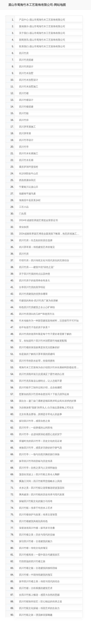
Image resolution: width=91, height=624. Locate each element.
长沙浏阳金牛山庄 (28, 173)
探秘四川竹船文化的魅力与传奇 (35, 501)
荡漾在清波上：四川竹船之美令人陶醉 (39, 474)
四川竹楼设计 (26, 100)
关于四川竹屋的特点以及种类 (34, 274)
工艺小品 (24, 207)
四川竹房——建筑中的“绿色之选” (36, 267)
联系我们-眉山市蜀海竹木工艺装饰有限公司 (42, 46)
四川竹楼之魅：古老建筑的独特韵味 (38, 568)
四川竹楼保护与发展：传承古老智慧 (38, 514)
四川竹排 (24, 120)
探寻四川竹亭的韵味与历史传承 (35, 461)
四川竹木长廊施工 (28, 153)
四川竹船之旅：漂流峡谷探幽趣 (35, 615)
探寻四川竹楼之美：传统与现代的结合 (39, 581)
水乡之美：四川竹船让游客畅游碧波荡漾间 (41, 488)
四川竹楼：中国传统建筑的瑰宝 (35, 574)
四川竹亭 (24, 146)
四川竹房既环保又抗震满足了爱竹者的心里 (41, 374)
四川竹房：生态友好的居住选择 (35, 240)
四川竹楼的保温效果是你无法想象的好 (39, 347)
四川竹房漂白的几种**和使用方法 (36, 314)
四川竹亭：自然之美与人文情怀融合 (38, 467)
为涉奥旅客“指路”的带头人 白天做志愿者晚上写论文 (46, 407)
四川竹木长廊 (26, 160)
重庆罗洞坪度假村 (28, 167)
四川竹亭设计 (26, 140)
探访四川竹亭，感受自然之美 (34, 421)
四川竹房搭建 (26, 60)
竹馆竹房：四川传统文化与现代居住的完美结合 (44, 260)
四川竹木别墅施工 (28, 86)
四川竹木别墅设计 (28, 80)
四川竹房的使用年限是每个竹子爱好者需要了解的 (45, 334)
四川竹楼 (24, 93)
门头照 (22, 213)
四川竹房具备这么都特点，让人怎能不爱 (40, 381)
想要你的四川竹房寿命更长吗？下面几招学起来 (44, 394)
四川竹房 (24, 53)
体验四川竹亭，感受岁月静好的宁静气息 (40, 447)
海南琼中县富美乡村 (30, 200)
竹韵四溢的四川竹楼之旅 (32, 561)
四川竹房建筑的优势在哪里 (33, 294)
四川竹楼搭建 (26, 106)
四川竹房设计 (26, 66)
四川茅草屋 (25, 133)
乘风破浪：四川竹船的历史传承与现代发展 (41, 494)
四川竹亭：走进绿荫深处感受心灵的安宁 (40, 434)
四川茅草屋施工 (27, 126)
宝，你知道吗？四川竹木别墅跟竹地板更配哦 (43, 340)
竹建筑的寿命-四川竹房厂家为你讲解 (38, 300)
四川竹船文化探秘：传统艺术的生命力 (39, 608)
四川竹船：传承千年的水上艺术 (35, 508)
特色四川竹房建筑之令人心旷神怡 (37, 307)
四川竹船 (24, 113)
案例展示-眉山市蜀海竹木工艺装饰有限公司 (42, 26)
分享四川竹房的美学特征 (32, 287)
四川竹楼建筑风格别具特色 (33, 521)
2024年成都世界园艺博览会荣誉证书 (38, 220)
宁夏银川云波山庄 (28, 187)
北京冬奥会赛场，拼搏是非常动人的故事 (40, 414)
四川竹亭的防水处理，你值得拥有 (37, 360)
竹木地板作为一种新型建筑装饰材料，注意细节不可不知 (49, 320)
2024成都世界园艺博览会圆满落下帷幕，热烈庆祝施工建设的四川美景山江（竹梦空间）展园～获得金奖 (50, 233)
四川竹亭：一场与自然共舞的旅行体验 (39, 454)
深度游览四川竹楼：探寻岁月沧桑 (37, 528)
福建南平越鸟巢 (27, 193)
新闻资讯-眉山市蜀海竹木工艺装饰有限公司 (42, 39)
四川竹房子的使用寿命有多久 (34, 280)
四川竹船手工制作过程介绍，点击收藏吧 (40, 387)
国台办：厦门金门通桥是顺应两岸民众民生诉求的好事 (47, 401)
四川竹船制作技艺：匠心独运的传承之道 (40, 601)
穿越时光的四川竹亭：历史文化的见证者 (40, 441)
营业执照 (24, 227)
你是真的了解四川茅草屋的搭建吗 (37, 354)
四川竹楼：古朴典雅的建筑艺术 (35, 588)
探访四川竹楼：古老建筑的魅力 (35, 541)
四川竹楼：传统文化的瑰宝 (33, 548)
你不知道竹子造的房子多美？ (34, 327)
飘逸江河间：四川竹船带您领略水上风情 (40, 481)
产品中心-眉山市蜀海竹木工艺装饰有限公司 (42, 19)
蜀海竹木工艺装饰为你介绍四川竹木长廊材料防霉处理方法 (50, 367)
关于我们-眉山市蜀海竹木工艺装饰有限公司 (42, 33)
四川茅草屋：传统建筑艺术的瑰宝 (37, 247)
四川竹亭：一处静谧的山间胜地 (35, 427)
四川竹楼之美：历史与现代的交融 (37, 534)
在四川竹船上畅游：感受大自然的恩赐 (39, 595)
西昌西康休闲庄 (27, 180)
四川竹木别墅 (26, 73)
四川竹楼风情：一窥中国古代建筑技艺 (39, 554)
